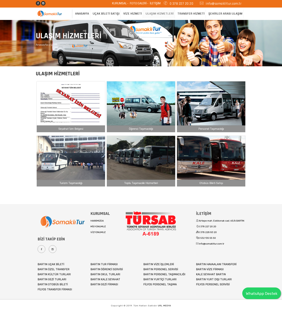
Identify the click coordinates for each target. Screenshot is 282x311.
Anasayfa (42, 44)
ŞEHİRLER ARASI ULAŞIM (225, 14)
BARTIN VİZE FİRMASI (210, 269)
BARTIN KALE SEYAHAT (105, 279)
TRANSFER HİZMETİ (191, 14)
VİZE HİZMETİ (132, 14)
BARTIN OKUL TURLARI (105, 274)
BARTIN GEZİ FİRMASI (104, 284)
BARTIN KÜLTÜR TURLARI (54, 274)
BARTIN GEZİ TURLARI (52, 279)
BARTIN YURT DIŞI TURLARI (214, 279)
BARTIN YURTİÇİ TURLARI (159, 279)
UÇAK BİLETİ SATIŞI (106, 14)
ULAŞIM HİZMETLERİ (160, 14)
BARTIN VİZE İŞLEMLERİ (158, 264)
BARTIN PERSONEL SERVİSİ (160, 269)
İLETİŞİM (155, 3)
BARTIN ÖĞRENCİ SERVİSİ (106, 269)
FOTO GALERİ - (139, 3)
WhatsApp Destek (261, 293)
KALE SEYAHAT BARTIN (211, 274)
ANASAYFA (82, 14)
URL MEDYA (164, 305)
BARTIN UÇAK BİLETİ (51, 264)
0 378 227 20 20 (181, 3)
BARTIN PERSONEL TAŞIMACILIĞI (164, 274)
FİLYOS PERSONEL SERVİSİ (213, 284)
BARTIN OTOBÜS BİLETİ (53, 284)
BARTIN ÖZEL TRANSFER (53, 269)
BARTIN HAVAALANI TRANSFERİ (216, 264)
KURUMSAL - (120, 3)
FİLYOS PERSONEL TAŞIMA (160, 284)
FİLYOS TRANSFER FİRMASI (55, 289)
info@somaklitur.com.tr (223, 3)
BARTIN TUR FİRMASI (104, 264)
